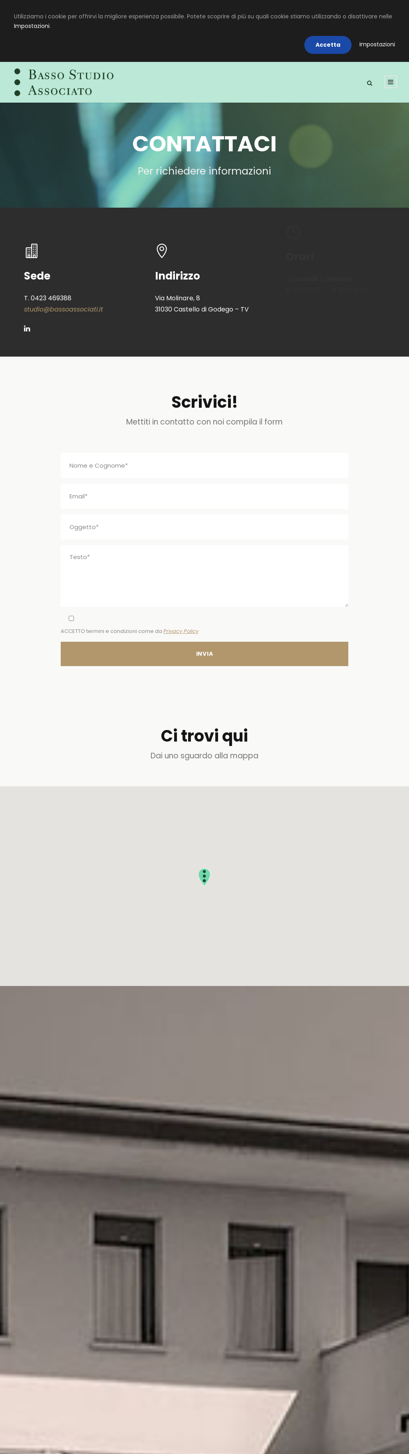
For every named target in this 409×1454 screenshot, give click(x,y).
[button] (204, 877)
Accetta (328, 45)
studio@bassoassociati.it (63, 309)
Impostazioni (32, 26)
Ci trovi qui (204, 736)
